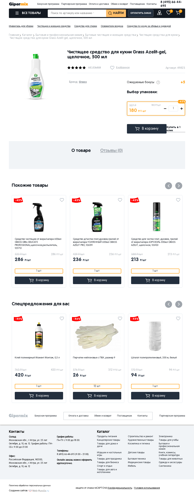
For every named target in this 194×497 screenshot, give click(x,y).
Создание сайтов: (18, 491)
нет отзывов (94, 67)
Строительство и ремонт (140, 436)
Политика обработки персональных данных (30, 486)
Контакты (152, 4)
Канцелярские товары (108, 440)
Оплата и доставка (99, 4)
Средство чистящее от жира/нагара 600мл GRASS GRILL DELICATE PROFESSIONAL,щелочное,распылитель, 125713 (38, 243)
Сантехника (165, 466)
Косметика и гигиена (139, 444)
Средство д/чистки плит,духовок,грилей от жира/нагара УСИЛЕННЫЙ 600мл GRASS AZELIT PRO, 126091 (96, 242)
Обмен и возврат (119, 4)
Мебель (132, 466)
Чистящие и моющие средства (53, 26)
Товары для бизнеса (108, 462)
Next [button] (178, 185)
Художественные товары (141, 440)
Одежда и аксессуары (170, 462)
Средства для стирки (85, 26)
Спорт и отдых (104, 466)
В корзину (147, 129)
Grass (83, 81)
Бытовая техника (137, 459)
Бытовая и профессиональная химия (169, 446)
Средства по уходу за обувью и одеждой (149, 26)
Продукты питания (107, 436)
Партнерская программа (74, 4)
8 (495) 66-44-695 (171, 4)
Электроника (165, 436)
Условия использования (147, 488)
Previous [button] (168, 185)
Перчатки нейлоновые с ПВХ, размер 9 (94, 358)
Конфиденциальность (120, 488)
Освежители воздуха (112, 26)
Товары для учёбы (168, 440)
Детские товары (136, 453)
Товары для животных (171, 459)
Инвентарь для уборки (21, 26)
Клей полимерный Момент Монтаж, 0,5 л (37, 358)
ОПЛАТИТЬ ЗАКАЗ (140, 13)
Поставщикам (137, 4)
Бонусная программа (48, 4)
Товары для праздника (109, 459)
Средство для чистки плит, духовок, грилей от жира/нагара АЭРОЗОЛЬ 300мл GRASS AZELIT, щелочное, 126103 (154, 242)
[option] (35, 76)
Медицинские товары (139, 462)
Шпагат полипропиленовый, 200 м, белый (154, 358)
